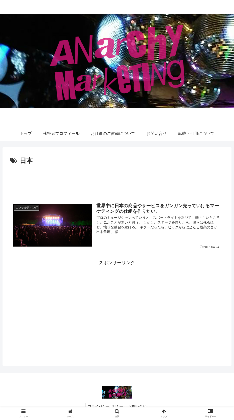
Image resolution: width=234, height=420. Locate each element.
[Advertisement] (117, 180)
